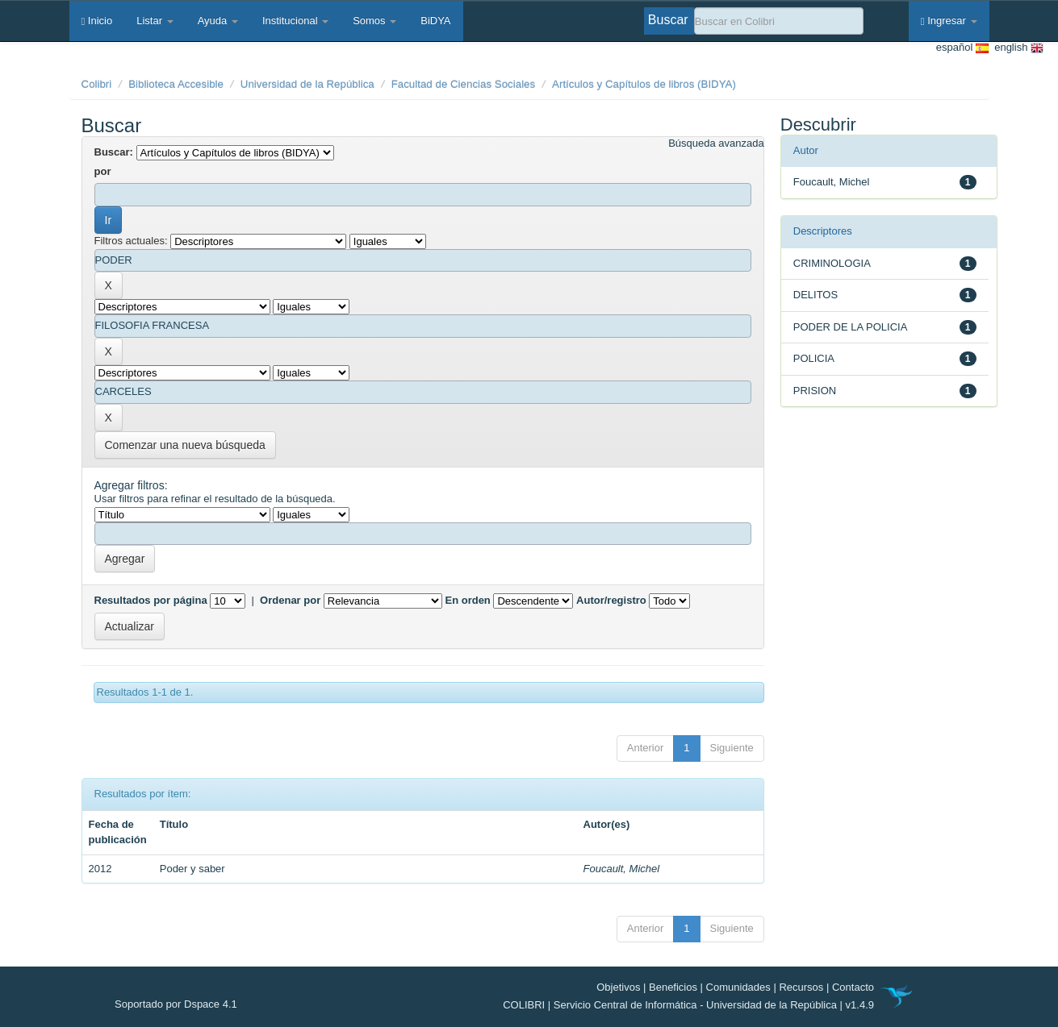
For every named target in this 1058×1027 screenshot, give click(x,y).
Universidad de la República (307, 84)
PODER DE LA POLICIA (850, 327)
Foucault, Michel (621, 869)
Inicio (97, 21)
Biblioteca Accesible (176, 84)
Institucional (295, 21)
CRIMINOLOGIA (832, 263)
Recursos (801, 987)
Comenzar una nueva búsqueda (185, 445)
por (102, 171)
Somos (374, 21)
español (962, 48)
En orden (467, 600)
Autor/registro (611, 600)
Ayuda (218, 21)
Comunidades (738, 987)
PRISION (814, 391)
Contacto (853, 987)
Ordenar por (290, 600)
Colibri (97, 84)
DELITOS (815, 295)
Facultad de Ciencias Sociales (463, 84)
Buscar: (113, 152)
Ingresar (949, 21)
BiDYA (435, 21)
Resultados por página (150, 600)
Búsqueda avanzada (716, 143)
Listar (154, 21)
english (1016, 48)
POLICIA (813, 358)
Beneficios (673, 987)
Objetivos (618, 987)
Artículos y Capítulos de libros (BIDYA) (644, 84)
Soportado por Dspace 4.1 (176, 1004)
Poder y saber (192, 869)
